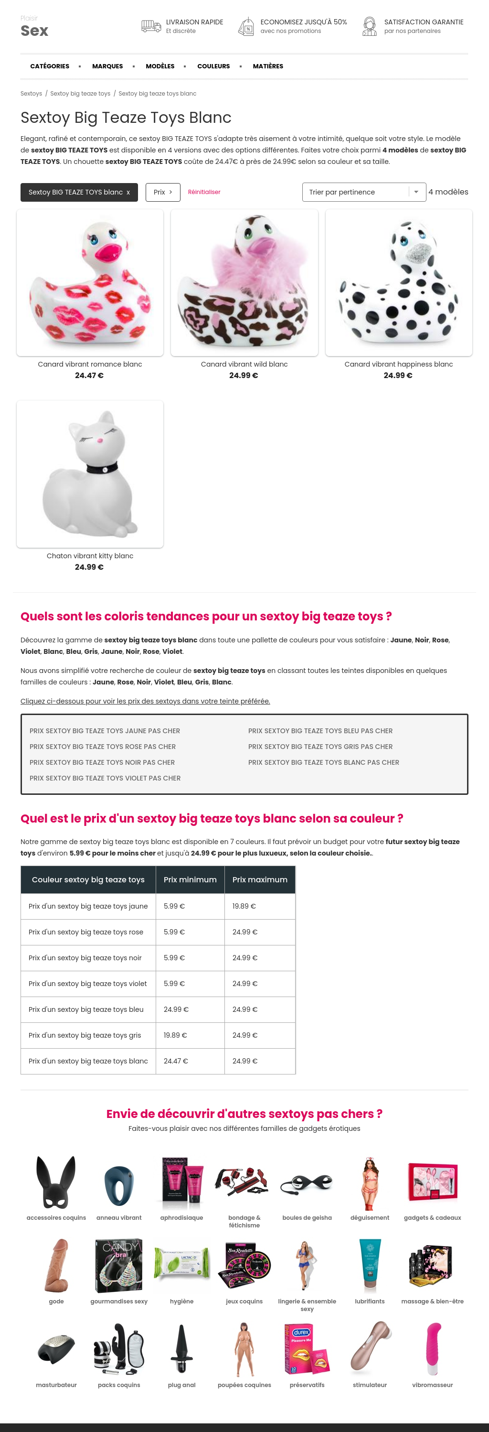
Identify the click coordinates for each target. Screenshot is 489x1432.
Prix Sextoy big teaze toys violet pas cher (105, 778)
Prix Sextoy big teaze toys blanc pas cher (323, 762)
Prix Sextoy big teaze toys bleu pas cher (320, 731)
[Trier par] (364, 192)
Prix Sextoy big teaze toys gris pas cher (320, 746)
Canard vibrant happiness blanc (399, 364)
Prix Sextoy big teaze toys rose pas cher (103, 746)
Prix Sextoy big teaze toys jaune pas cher (105, 731)
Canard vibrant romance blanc (90, 364)
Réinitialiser (204, 192)
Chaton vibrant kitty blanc (90, 556)
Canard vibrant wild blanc (244, 364)
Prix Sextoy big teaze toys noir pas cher (102, 762)
